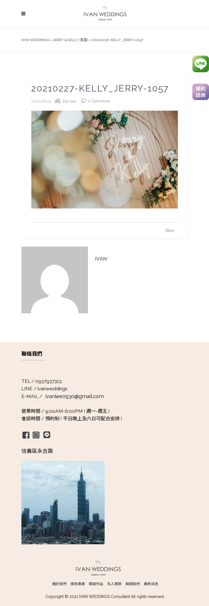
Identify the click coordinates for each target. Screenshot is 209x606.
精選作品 (96, 583)
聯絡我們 (132, 583)
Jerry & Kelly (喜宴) (70, 40)
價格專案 (77, 583)
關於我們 (59, 583)
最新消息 (151, 583)
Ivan (72, 101)
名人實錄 (114, 583)
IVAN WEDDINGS (35, 40)
